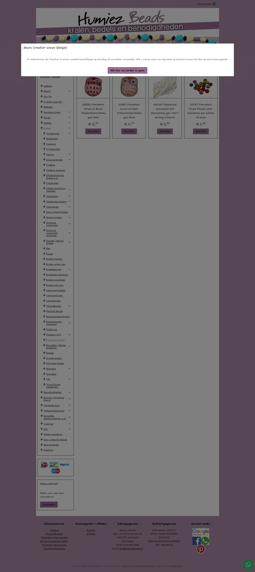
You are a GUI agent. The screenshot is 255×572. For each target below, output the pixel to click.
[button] (127, 70)
